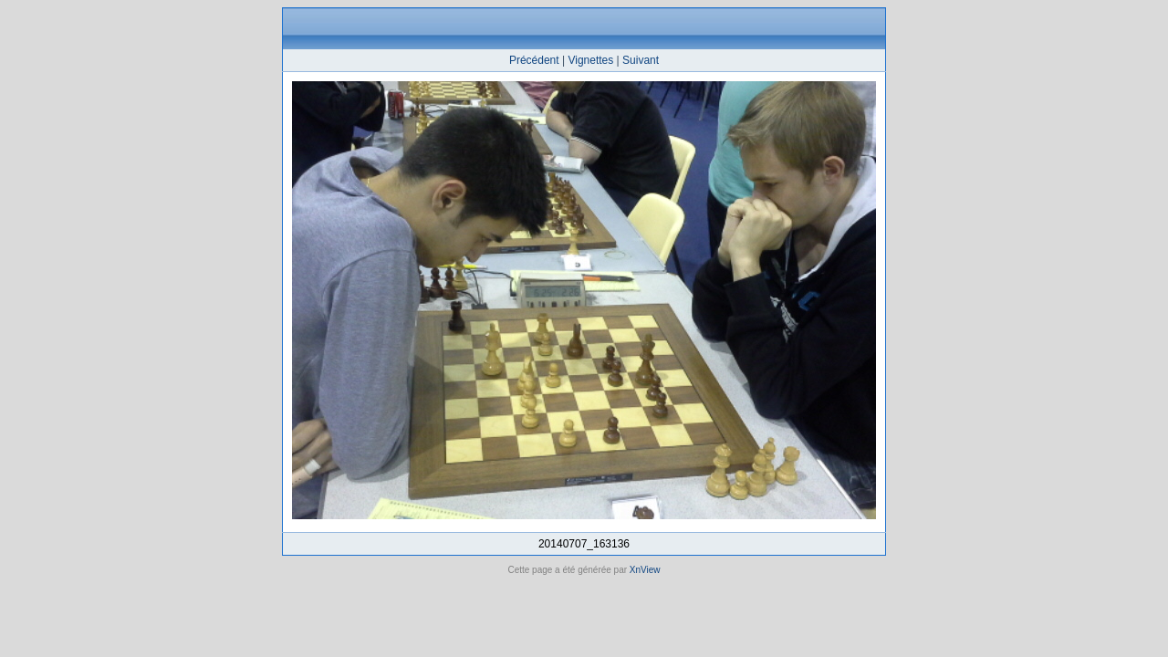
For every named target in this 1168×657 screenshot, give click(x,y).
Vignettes (590, 60)
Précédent (534, 60)
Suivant (640, 60)
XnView (645, 570)
